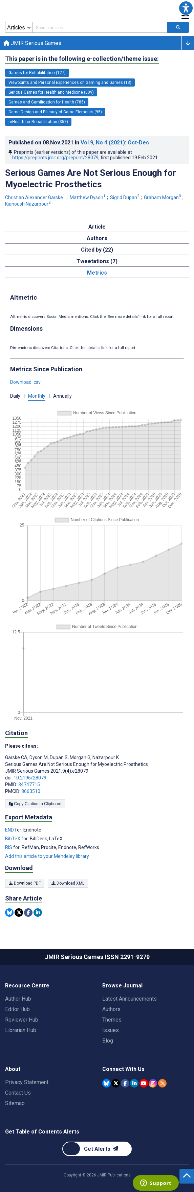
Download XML (67, 883)
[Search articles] (178, 27)
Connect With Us (123, 1069)
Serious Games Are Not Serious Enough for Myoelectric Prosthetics (90, 178)
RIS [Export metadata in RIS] (9, 847)
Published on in (78, 142)
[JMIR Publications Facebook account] (125, 1083)
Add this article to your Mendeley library (47, 856)
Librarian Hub (20, 1030)
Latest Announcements (129, 999)
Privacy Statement (26, 1082)
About (12, 1069)
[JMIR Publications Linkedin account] (134, 1083)
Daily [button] (15, 396)
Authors (111, 1009)
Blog (107, 1040)
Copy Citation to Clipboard (35, 803)
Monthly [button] (36, 396)
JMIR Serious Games (32, 43)
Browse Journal (122, 985)
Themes (112, 1019)
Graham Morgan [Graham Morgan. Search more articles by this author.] (163, 197)
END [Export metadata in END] (10, 830)
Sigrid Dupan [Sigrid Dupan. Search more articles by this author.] (125, 197)
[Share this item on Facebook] (28, 912)
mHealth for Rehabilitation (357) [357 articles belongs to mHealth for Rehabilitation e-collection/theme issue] (38, 121)
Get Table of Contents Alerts (42, 1131)
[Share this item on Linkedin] (38, 912)
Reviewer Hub (21, 1019)
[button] (185, 8)
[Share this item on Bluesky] (9, 912)
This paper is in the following (82, 59)
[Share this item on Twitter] (19, 912)
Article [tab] (97, 227)
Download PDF (25, 883)
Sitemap (15, 1103)
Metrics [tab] (97, 273)
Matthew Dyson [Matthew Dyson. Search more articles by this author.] (88, 197)
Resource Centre (27, 985)
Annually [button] (62, 396)
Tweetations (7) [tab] (97, 261)
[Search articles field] (99, 27)
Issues (110, 1030)
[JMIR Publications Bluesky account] (106, 1083)
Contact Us (18, 1093)
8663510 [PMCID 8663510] (30, 791)
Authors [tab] (97, 238)
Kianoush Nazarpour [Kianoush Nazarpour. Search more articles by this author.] (28, 204)
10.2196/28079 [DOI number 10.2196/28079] (30, 777)
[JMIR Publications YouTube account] (143, 1083)
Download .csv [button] (25, 382)
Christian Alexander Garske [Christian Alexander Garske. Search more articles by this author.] (35, 197)
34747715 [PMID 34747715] (29, 784)
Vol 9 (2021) (115, 142)
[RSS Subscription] (162, 1083)
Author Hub (18, 999)
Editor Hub (17, 1009)
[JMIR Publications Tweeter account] (115, 1083)
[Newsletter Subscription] (97, 1149)
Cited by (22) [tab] (97, 250)
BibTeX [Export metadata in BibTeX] (13, 838)
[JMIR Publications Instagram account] (153, 1083)
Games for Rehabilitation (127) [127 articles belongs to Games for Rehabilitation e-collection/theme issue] (37, 72)
